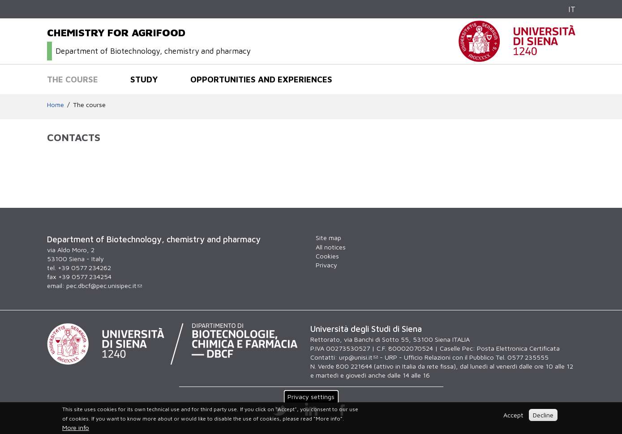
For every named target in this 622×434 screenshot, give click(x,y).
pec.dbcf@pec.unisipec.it (104, 285)
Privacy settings (311, 396)
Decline (543, 415)
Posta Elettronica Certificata (518, 348)
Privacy (326, 265)
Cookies (327, 256)
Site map (328, 237)
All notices (331, 247)
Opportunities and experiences (261, 79)
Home (55, 104)
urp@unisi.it (358, 357)
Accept (513, 415)
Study (144, 79)
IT (571, 9)
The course (72, 79)
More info (75, 427)
